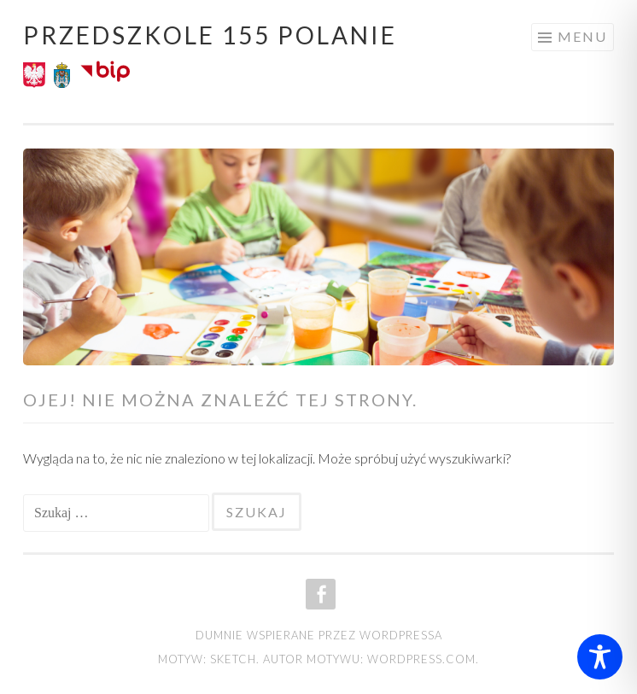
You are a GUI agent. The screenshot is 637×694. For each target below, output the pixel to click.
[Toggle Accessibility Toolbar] (600, 657)
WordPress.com (421, 659)
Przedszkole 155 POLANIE (210, 35)
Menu (582, 36)
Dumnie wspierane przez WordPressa (319, 635)
